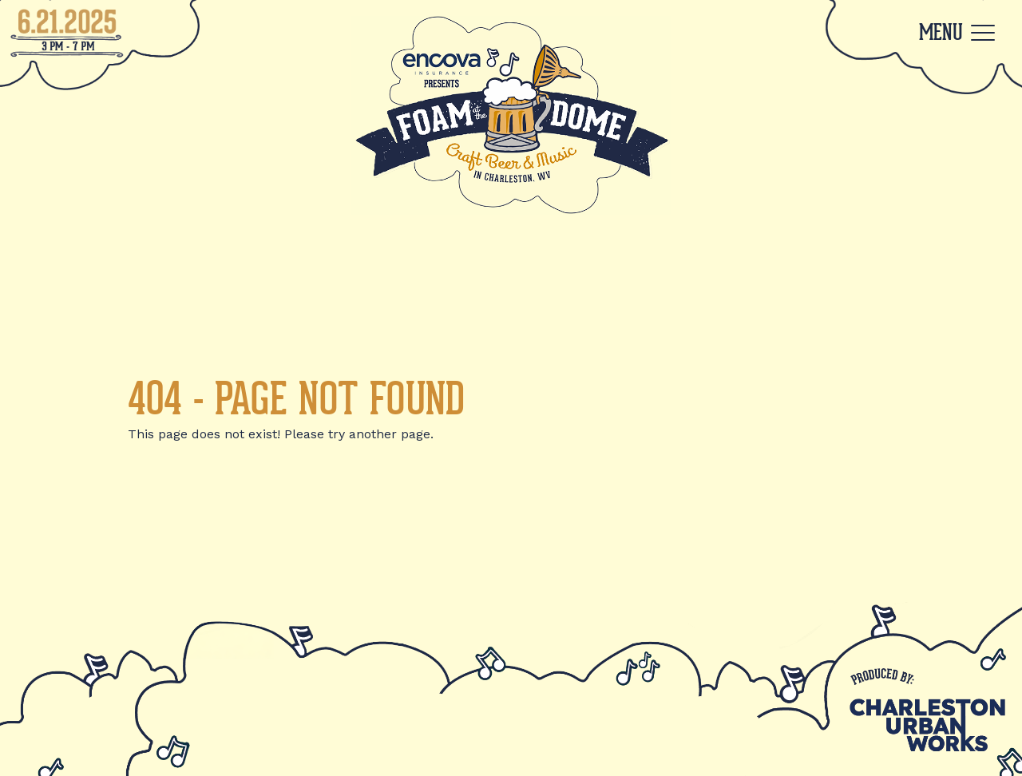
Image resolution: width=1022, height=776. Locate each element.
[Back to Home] (511, 115)
